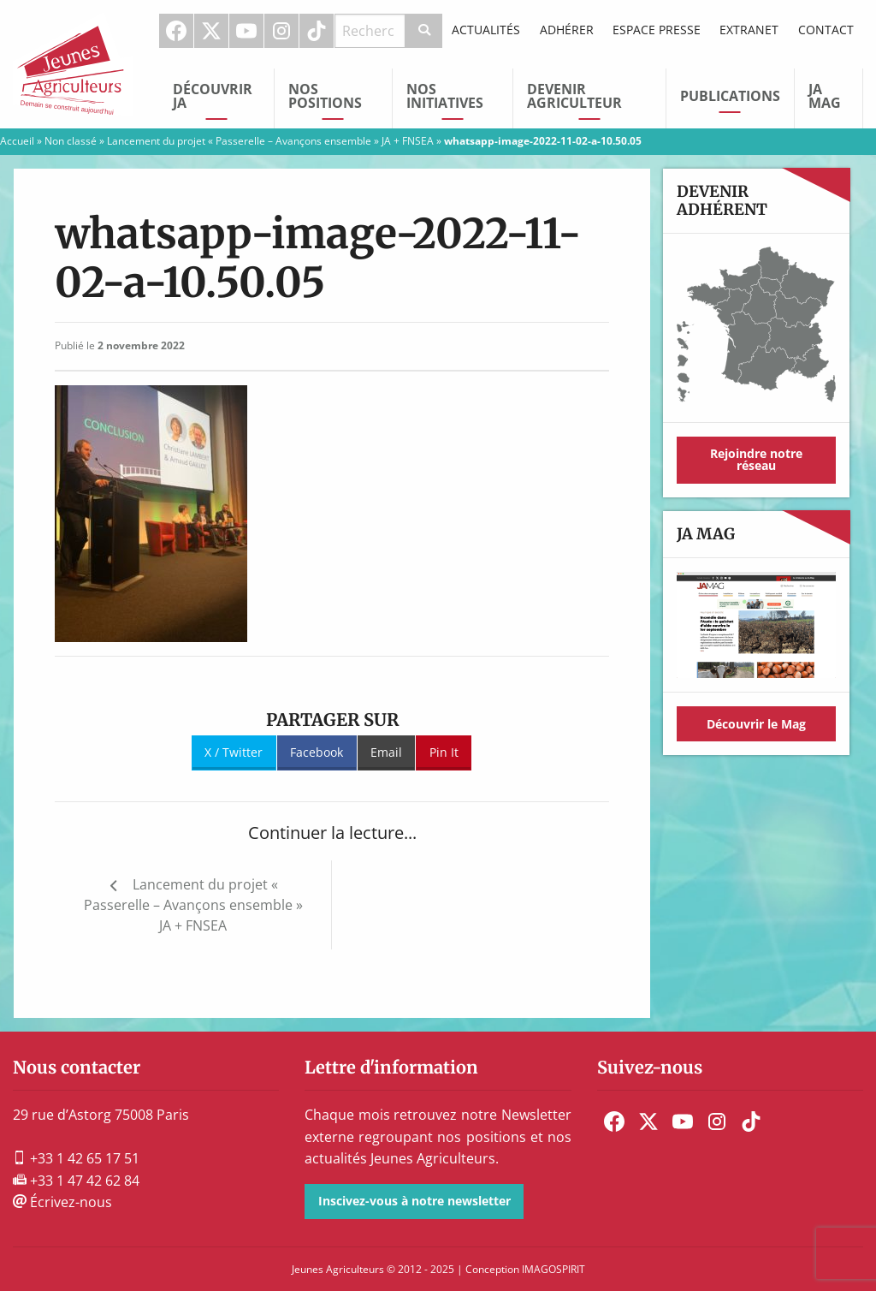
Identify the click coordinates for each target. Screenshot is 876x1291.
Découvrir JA (212, 96)
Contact (826, 29)
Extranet (748, 29)
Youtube (246, 31)
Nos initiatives (444, 96)
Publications (730, 95)
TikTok (316, 31)
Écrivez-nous (62, 1202)
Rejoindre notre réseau (756, 459)
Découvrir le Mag (756, 724)
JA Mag (824, 96)
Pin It (444, 752)
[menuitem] (176, 31)
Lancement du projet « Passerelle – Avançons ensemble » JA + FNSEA (270, 141)
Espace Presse (657, 29)
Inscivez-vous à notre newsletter (414, 1201)
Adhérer (567, 29)
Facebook (176, 31)
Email (386, 752)
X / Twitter (233, 752)
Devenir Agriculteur (574, 96)
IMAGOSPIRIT (553, 1269)
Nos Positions (325, 96)
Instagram (281, 31)
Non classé (70, 141)
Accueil (17, 141)
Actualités (486, 29)
